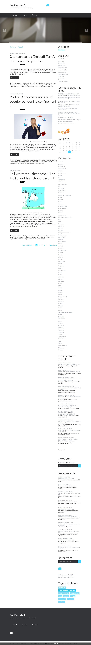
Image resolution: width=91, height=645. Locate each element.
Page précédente (27, 245)
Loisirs (41, 161)
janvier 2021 (61, 65)
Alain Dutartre (62, 388)
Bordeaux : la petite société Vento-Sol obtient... (69, 548)
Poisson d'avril (62, 297)
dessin (30, 239)
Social (60, 314)
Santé (60, 308)
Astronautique (62, 184)
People (60, 290)
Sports (60, 323)
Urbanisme (61, 339)
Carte (61, 449)
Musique (41, 85)
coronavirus (40, 163)
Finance (60, 239)
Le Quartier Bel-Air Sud (69, 105)
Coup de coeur (46, 83)
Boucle (60, 124)
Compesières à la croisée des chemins (69, 97)
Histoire (60, 244)
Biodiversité (39, 160)
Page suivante (53, 245)
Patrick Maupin (62, 379)
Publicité (60, 303)
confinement (33, 163)
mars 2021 (61, 61)
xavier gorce (36, 239)
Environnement (34, 85)
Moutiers (61, 430)
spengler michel (62, 413)
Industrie (61, 248)
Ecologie (26, 85)
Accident (60, 162)
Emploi (60, 228)
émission (16, 163)
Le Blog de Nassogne (74, 95)
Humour (35, 237)
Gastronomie (62, 241)
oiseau (73, 596)
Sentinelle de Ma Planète (65, 312)
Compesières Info (66, 99)
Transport (61, 332)
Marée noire (61, 270)
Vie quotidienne (62, 345)
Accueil (15, 15)
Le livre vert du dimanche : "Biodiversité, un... (67, 406)
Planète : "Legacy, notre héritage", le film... (68, 531)
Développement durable (17, 85)
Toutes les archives (63, 81)
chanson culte (34, 86)
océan (60, 283)
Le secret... (61, 117)
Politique (60, 299)
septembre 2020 (63, 74)
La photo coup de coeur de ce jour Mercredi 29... (68, 112)
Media (45, 161)
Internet (60, 257)
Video (11, 86)
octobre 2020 (62, 72)
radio (11, 163)
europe (66, 596)
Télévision (61, 328)
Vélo (59, 341)
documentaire (75, 593)
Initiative (60, 252)
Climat (40, 83)
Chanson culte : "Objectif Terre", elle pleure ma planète (32, 58)
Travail (60, 334)
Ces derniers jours (63, 119)
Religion (60, 305)
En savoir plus (74, 643)
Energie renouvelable (64, 233)
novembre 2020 (62, 70)
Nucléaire (61, 281)
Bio (59, 186)
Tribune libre (62, 336)
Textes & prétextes (70, 124)
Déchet (60, 213)
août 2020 (61, 76)
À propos (34, 15)
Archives (24, 15)
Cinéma (60, 199)
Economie (61, 224)
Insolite (41, 237)
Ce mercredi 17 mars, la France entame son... (69, 493)
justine (60, 421)
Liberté (63, 102)
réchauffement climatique (45, 86)
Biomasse (61, 193)
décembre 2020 (62, 67)
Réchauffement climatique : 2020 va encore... (69, 397)
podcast (22, 163)
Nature (47, 85)
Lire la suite (14, 78)
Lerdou (60, 371)
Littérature (47, 237)
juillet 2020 (61, 79)
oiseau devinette (63, 593)
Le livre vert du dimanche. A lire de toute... (69, 431)
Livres (52, 237)
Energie (60, 230)
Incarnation (70, 117)
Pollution (51, 85)
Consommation (62, 206)
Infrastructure (62, 250)
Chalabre (70, 121)
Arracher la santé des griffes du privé (68, 101)
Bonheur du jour (76, 119)
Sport (60, 321)
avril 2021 (61, 59)
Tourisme (61, 330)
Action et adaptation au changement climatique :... (69, 379)
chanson (27, 86)
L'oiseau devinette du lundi (72, 364)
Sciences (60, 310)
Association (61, 179)
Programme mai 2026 (64, 108)
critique (43, 239)
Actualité (32, 83)
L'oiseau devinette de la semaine (69, 388)
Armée (60, 175)
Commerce (61, 204)
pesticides (70, 599)
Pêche (60, 288)
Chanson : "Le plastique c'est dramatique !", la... (69, 422)
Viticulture (61, 348)
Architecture (61, 173)
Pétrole (60, 292)
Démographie (62, 215)
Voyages (16, 86)
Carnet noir (61, 121)
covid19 (27, 163)
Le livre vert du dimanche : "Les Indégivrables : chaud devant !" (32, 175)
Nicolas (60, 364)
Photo (60, 294)
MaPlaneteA (17, 5)
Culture (53, 83)
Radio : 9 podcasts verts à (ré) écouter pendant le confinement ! (33, 101)
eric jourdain (61, 405)
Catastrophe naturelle (64, 195)
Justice (60, 259)
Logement (61, 266)
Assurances (61, 182)
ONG (59, 286)
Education (61, 226)
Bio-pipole (61, 188)
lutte (60, 596)
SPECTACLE (61, 319)
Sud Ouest (61, 325)
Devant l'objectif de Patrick (68, 114)
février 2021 (61, 63)
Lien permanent (15, 83)
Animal (60, 171)
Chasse (60, 197)
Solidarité (61, 317)
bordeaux (61, 602)
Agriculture (61, 166)
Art (37, 83)
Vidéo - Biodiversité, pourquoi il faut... (66, 413)
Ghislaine (61, 396)
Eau (59, 219)
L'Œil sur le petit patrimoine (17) (67, 105)
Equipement (61, 237)
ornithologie (62, 599)
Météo (60, 274)
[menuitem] (14, 15)
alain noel (62, 587)
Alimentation (62, 168)
